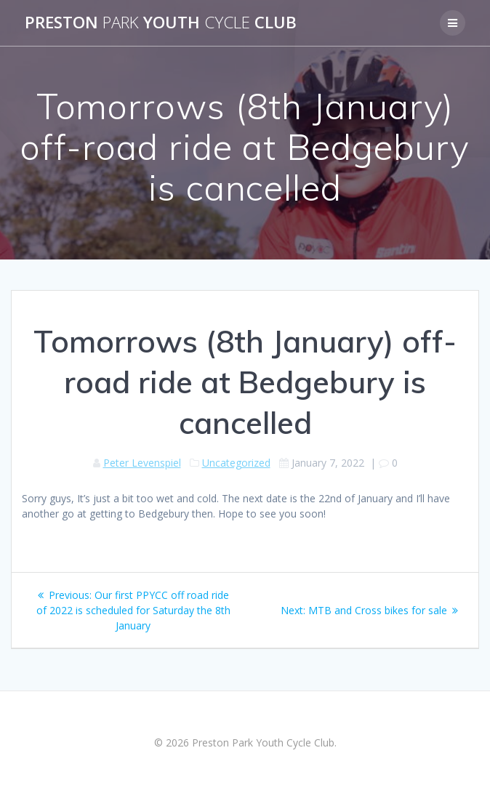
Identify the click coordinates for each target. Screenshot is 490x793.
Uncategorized (236, 463)
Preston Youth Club (161, 23)
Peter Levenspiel (142, 463)
